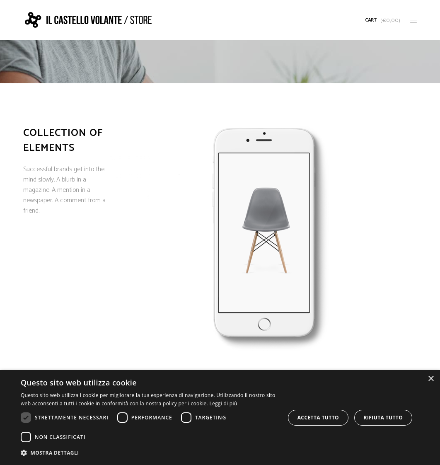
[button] (149, 453)
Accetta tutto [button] (318, 417)
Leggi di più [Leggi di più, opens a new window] (223, 403)
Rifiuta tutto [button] (383, 417)
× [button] (431, 379)
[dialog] (220, 417)
